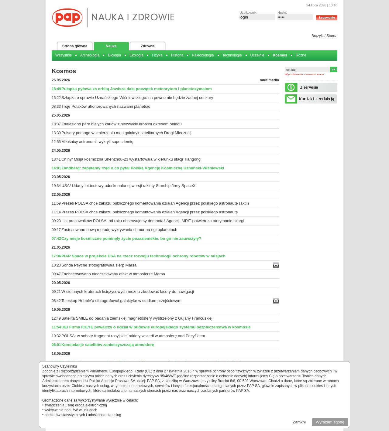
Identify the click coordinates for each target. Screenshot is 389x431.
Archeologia (89, 55)
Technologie (232, 55)
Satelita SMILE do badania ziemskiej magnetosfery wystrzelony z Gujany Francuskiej (136, 318)
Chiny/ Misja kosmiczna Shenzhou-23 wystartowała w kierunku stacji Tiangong (131, 159)
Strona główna (75, 46)
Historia (177, 55)
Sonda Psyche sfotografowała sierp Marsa (98, 265)
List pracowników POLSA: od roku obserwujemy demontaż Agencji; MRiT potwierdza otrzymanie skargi (152, 221)
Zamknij (300, 422)
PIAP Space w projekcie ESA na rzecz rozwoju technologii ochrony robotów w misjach (143, 256)
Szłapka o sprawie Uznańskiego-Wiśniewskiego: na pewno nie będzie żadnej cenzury (137, 97)
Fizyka (157, 55)
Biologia (114, 55)
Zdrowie (148, 46)
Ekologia (136, 55)
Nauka (111, 46)
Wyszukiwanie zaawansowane (304, 74)
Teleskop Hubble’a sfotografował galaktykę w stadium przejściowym (121, 300)
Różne (301, 55)
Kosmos (280, 55)
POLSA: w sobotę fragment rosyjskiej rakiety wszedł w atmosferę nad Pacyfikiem (133, 336)
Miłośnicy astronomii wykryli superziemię (97, 141)
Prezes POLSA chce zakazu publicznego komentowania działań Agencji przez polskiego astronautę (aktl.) (155, 203)
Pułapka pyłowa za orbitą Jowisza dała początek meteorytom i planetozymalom (136, 89)
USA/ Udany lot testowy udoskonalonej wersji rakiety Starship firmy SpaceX (128, 185)
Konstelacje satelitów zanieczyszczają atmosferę (107, 344)
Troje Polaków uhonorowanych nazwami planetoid (105, 106)
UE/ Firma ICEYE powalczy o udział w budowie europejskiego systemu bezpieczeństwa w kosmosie (156, 327)
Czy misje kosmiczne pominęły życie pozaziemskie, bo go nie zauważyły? (131, 238)
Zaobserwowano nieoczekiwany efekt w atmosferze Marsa (113, 274)
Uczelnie (257, 55)
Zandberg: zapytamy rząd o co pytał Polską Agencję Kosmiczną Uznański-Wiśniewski (142, 168)
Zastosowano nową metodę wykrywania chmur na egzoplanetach (119, 229)
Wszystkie (63, 55)
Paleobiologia (203, 55)
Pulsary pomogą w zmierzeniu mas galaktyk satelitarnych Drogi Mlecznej (126, 133)
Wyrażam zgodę (330, 422)
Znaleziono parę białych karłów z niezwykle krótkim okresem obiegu (121, 124)
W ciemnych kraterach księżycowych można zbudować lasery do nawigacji (127, 291)
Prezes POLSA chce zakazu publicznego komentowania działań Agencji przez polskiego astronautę (149, 212)
